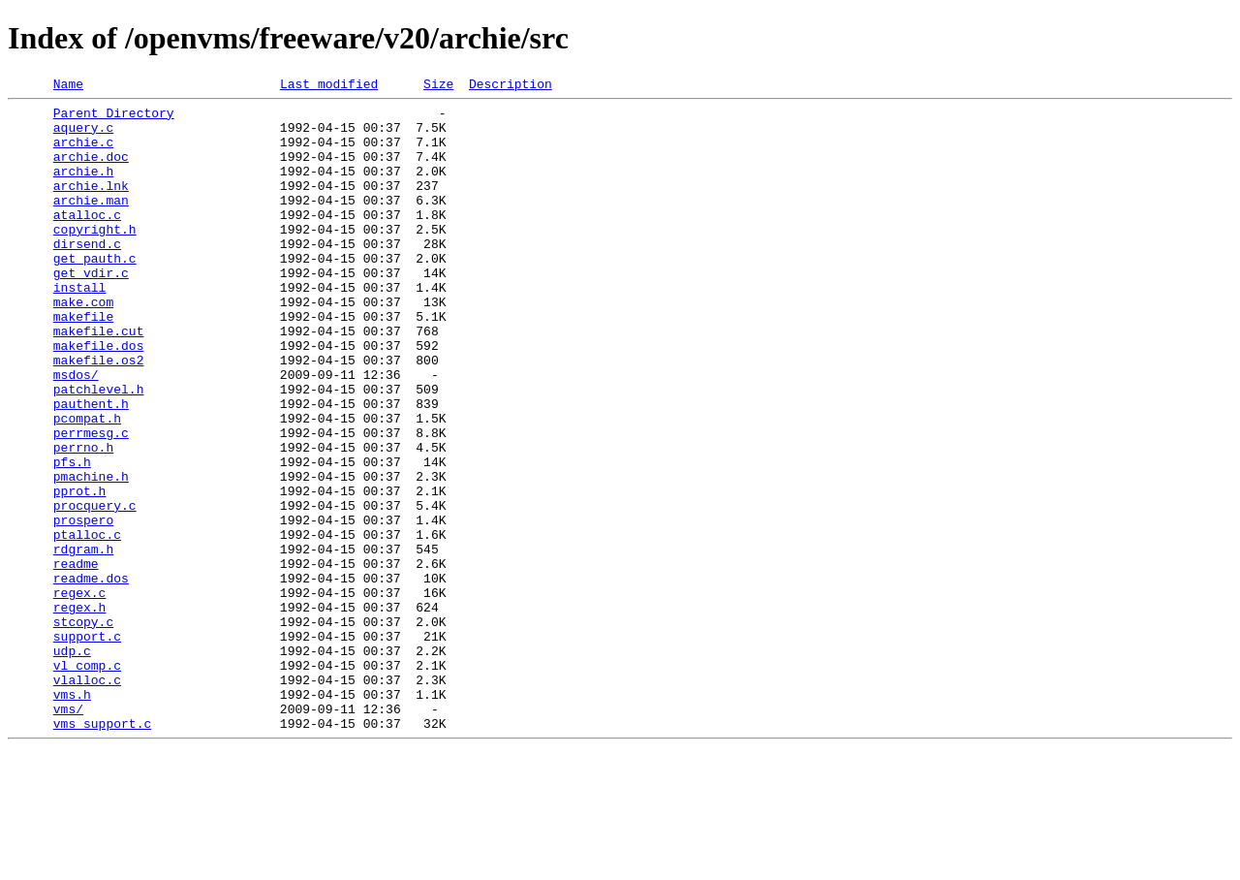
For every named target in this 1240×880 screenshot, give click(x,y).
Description (510, 86)
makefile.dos (98, 397)
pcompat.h (87, 484)
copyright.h (95, 258)
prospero (83, 606)
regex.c (80, 694)
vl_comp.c (87, 781)
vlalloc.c (87, 798)
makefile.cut (98, 380)
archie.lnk (91, 205)
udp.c (72, 763)
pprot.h (80, 572)
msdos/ (76, 432)
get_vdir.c (91, 310)
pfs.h (72, 537)
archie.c (83, 153)
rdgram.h (83, 641)
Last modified (329, 86)
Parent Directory (113, 118)
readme (76, 659)
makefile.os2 (98, 415)
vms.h (72, 816)
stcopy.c (83, 729)
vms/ (68, 833)
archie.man (91, 223)
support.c (87, 746)
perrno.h (83, 519)
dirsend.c (87, 275)
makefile (83, 362)
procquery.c (95, 589)
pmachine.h (91, 554)
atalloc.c (87, 240)
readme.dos (91, 676)
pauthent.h (91, 467)
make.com (83, 345)
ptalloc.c (87, 624)
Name (68, 86)
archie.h (83, 188)
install (80, 327)
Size (438, 86)
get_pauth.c (95, 292)
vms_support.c (102, 851)
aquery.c (83, 135)
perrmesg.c (91, 502)
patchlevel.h (98, 449)
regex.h (80, 711)
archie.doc (91, 170)
